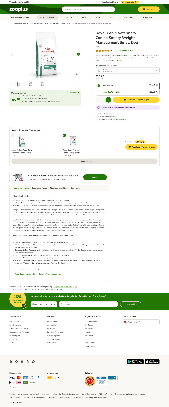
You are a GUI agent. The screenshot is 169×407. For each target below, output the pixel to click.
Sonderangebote (91, 321)
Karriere (52, 398)
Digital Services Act (89, 394)
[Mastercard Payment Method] (19, 378)
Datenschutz (78, 398)
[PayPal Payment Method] (38, 378)
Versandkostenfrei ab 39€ (19, 2)
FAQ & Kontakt (15, 325)
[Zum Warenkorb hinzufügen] (136, 100)
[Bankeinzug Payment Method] (14, 387)
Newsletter (89, 329)
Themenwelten (90, 346)
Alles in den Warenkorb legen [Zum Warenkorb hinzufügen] (143, 147)
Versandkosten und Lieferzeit (28, 394)
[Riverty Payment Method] (25, 383)
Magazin (88, 332)
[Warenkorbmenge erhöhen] (108, 100)
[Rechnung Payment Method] (33, 382)
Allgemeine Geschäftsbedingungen (66, 394)
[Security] (90, 381)
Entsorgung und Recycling (19, 332)
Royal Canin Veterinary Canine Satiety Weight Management (38, 274)
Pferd (112, 17)
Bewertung (75, 188)
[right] (78, 54)
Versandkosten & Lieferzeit (19, 329)
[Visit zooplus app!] (135, 363)
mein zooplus (14, 321)
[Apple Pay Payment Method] (12, 383)
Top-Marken (128, 17)
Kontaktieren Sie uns (110, 2)
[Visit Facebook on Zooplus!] (10, 361)
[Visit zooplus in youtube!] (22, 361)
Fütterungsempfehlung (58, 188)
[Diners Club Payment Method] (32, 378)
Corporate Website (64, 398)
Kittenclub (88, 339)
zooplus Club (52, 321)
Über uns (26, 398)
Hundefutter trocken (36, 24)
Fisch (84, 17)
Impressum (46, 394)
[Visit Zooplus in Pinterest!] (27, 361)
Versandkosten (121, 119)
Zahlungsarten (14, 398)
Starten (95, 177)
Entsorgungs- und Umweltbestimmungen (130, 394)
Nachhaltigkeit (14, 336)
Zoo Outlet (89, 325)
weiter (119, 60)
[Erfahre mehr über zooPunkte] (156, 107)
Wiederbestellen (130, 2)
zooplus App (89, 343)
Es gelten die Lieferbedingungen (65, 287)
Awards (12, 343)
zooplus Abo (51, 325)
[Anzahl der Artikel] (103, 100)
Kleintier (69, 17)
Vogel (98, 17)
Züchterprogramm (53, 336)
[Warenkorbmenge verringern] (98, 100)
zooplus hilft (14, 339)
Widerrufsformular (105, 394)
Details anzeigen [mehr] (84, 161)
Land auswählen (129, 316)
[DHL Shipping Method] (50, 378)
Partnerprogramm (53, 339)
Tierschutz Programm (55, 332)
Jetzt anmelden (130, 304)
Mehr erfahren (74, 93)
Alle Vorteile (51, 343)
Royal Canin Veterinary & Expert (55, 24)
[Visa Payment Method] (12, 378)
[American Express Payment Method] (25, 378)
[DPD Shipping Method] (56, 378)
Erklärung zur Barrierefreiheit (96, 398)
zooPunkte (51, 329)
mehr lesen (117, 114)
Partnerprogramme (39, 398)
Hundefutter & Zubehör (48, 17)
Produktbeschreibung (20, 188)
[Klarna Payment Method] (19, 383)
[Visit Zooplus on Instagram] (16, 361)
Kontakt (12, 394)
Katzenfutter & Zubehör (20, 17)
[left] (12, 54)
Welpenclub (89, 336)
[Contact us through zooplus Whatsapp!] (33, 361)
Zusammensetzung (39, 188)
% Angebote (147, 17)
